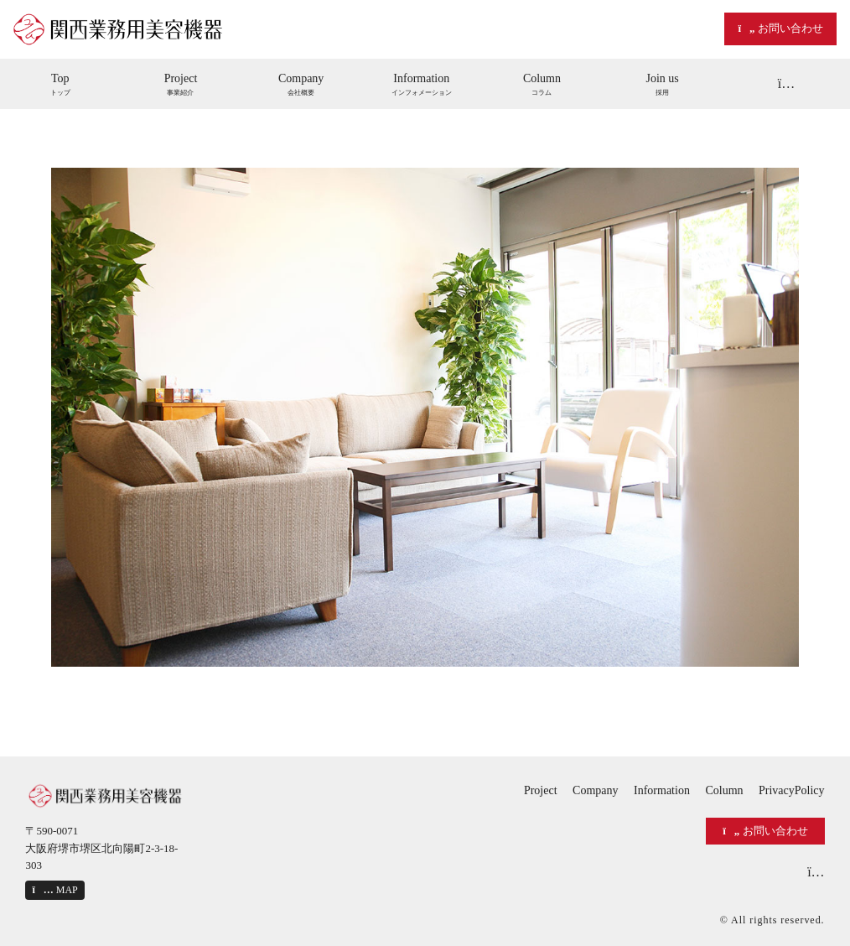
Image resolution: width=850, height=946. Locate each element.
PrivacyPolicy (792, 790)
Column (724, 790)
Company (595, 790)
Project (540, 790)
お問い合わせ (780, 28)
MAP (54, 890)
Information (662, 790)
